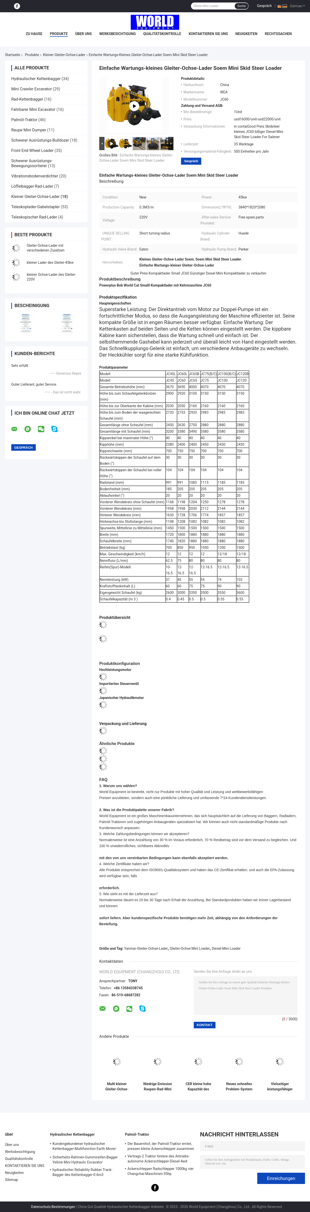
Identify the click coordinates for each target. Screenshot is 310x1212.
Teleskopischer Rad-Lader (34, 217)
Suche (241, 6)
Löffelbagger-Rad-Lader (32, 186)
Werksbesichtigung (117, 34)
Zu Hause (34, 34)
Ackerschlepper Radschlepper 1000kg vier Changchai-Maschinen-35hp (161, 1171)
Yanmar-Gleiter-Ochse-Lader (146, 948)
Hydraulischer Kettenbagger (35, 78)
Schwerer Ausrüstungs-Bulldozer (40, 140)
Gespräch (264, 6)
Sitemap (11, 1180)
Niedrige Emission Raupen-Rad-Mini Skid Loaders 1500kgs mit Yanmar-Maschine (157, 1086)
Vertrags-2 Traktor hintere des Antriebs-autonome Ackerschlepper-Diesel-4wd (159, 1158)
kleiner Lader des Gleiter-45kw (50, 263)
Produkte (59, 34)
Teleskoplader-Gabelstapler (35, 206)
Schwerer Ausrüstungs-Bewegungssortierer (31, 163)
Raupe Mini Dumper (28, 130)
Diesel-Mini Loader (226, 948)
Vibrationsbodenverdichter (34, 176)
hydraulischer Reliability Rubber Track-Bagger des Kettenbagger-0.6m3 (82, 1172)
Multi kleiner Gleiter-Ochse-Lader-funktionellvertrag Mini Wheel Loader (117, 1086)
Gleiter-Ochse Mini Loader (190, 948)
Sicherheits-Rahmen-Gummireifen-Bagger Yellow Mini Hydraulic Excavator (85, 1159)
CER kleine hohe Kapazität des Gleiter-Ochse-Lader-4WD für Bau (199, 1086)
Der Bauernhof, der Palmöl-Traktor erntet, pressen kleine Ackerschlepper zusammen (161, 1146)
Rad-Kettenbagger (27, 99)
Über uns (83, 34)
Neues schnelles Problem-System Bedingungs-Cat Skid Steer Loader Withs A (239, 1086)
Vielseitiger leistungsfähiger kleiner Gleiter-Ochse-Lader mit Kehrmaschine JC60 (280, 1086)
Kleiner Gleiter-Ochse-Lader (64, 55)
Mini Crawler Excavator (31, 89)
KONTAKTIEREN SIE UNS (208, 34)
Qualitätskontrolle (162, 34)
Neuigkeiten (247, 34)
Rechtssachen (278, 34)
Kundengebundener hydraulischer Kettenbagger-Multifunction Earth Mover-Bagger (84, 1147)
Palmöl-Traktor (24, 119)
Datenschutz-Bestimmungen (53, 1207)
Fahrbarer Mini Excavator (33, 109)
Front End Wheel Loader (32, 150)
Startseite (12, 55)
